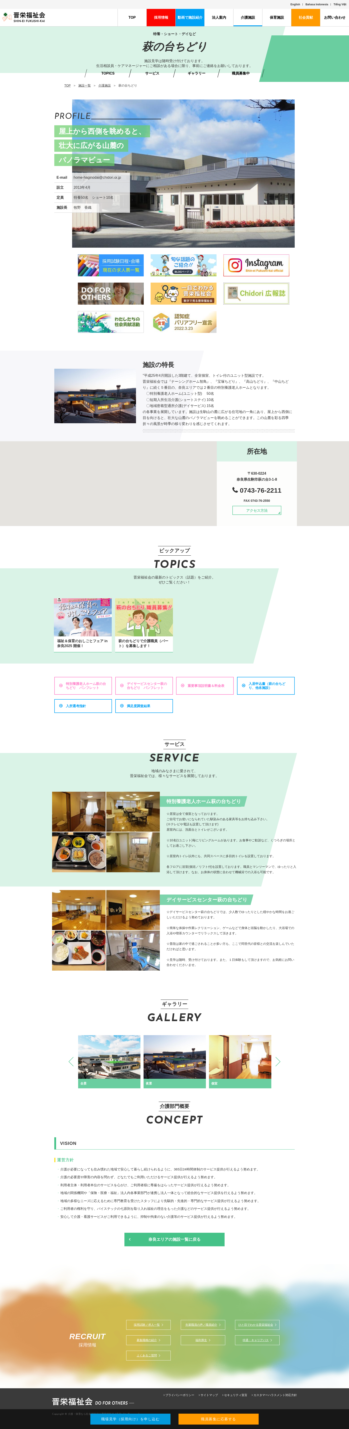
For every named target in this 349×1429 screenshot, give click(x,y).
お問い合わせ (334, 17)
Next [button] (275, 1061)
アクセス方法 (257, 510)
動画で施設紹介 (190, 17)
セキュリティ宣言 (235, 1395)
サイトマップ (209, 1395)
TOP (132, 17)
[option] (109, 1062)
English (295, 4)
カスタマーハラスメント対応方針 (275, 1395)
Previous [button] (73, 1061)
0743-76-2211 (261, 490)
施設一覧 (84, 85)
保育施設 (277, 17)
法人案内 (219, 17)
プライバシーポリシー (179, 1395)
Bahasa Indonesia (316, 4)
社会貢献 (306, 17)
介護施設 (248, 17)
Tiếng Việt (339, 4)
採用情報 (161, 17)
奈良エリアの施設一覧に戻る (174, 1239)
